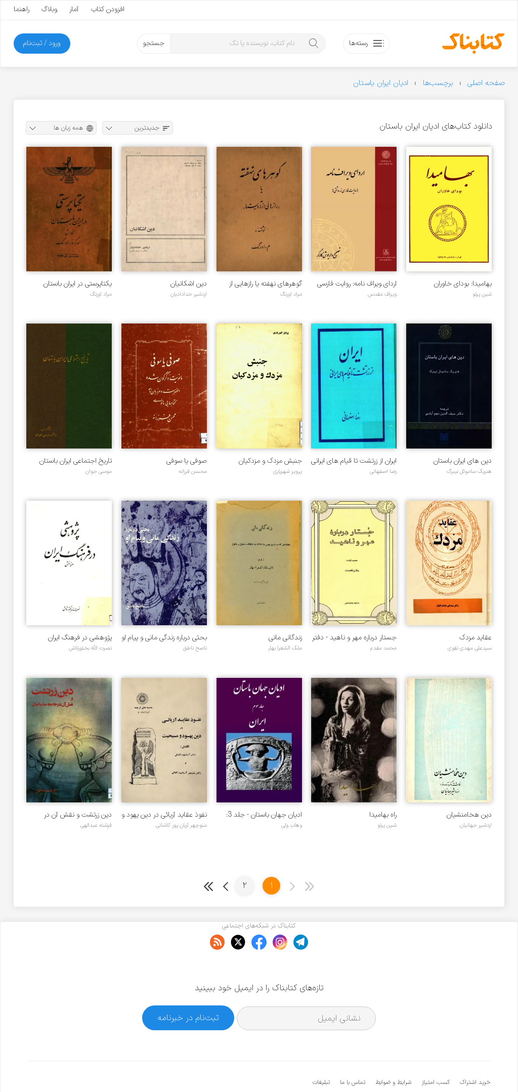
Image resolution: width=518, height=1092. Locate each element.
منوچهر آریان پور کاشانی (181, 825)
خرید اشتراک (475, 1051)
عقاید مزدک (475, 637)
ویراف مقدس (382, 294)
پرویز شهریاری (287, 471)
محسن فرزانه (193, 471)
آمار (74, 9)
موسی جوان (98, 471)
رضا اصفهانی (383, 471)
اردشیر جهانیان (476, 825)
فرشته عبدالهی (96, 825)
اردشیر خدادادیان (188, 294)
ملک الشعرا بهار (285, 648)
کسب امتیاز (435, 1051)
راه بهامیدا (383, 815)
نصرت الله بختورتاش (90, 648)
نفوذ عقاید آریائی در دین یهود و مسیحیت (164, 815)
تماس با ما (352, 1051)
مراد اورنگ (291, 294)
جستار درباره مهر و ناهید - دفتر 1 (354, 637)
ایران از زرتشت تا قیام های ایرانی (354, 461)
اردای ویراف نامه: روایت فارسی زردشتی (357, 283)
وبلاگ (49, 9)
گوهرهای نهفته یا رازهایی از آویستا (265, 283)
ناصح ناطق (195, 648)
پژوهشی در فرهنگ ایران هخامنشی (80, 637)
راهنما (21, 9)
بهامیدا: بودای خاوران (463, 283)
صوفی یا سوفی (186, 461)
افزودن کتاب (107, 9)
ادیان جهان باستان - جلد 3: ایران (264, 815)
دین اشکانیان (188, 283)
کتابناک (437, 1067)
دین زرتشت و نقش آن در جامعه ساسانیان (78, 815)
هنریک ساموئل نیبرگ (469, 471)
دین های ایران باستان (463, 461)
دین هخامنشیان (469, 815)
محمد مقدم (383, 648)
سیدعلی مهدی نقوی (470, 648)
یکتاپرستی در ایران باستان (78, 283)
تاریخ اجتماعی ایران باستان (75, 461)
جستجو (153, 43)
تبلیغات (321, 1051)
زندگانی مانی (285, 637)
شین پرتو (482, 294)
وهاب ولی (291, 825)
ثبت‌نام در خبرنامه (188, 986)
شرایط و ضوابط (393, 1051)
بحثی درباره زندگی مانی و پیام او (164, 637)
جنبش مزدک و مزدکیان (270, 461)
